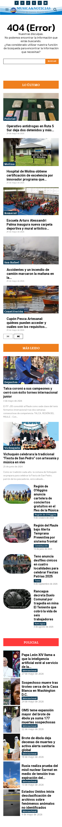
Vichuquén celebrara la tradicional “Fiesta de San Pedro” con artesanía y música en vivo (31, 458)
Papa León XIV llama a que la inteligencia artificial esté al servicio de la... (40, 661)
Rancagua (40, 623)
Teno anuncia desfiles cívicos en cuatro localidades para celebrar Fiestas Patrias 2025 (46, 566)
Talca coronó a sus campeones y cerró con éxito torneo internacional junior (30, 392)
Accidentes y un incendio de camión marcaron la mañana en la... (30, 274)
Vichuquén (12, 448)
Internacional (30, 670)
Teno (37, 580)
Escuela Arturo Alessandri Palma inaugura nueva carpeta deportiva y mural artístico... (29, 224)
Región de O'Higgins (45, 514)
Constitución (13, 311)
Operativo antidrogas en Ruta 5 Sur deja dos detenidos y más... (30, 128)
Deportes (11, 382)
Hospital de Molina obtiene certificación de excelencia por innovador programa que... (30, 175)
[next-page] (18, 336)
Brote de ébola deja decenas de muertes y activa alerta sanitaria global (38, 744)
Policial (10, 118)
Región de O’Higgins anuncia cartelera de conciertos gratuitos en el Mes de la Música (46, 498)
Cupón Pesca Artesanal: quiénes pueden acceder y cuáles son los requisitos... (27, 323)
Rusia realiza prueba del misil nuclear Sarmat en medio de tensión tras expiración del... (40, 772)
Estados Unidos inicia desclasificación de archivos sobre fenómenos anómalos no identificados (38, 800)
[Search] (52, 61)
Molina (9, 164)
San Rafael (11, 262)
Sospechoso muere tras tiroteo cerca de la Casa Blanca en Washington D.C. (40, 689)
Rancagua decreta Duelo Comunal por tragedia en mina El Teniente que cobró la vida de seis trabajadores (46, 605)
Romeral (10, 213)
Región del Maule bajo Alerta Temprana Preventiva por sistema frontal (46, 533)
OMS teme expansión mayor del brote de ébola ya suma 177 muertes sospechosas (38, 716)
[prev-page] (8, 336)
